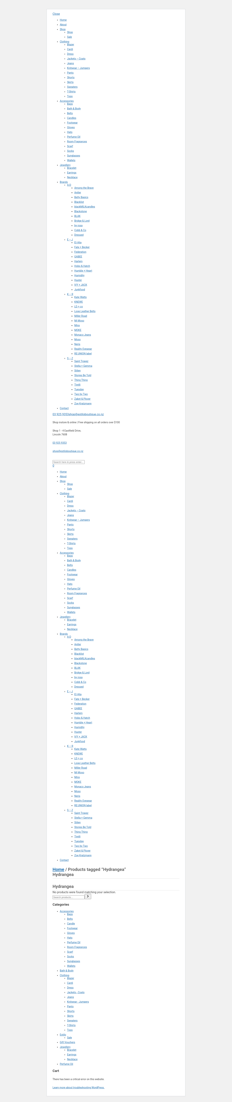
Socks (70, 150)
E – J (70, 239)
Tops (70, 96)
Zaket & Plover (82, 398)
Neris (77, 344)
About (63, 24)
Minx (77, 325)
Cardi (70, 49)
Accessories (67, 101)
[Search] (88, 896)
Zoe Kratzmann (83, 403)
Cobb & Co (80, 230)
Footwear (72, 122)
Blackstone (80, 211)
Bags (70, 103)
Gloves (71, 127)
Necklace (72, 177)
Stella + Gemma (83, 365)
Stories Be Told (82, 375)
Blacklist (79, 201)
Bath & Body (74, 108)
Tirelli (77, 384)
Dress (70, 53)
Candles (71, 118)
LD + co (78, 306)
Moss (77, 339)
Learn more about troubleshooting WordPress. (79, 1087)
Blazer (70, 44)
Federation (80, 251)
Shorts (70, 77)
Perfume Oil (73, 136)
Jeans (70, 63)
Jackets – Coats (76, 58)
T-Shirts (71, 91)
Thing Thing (81, 380)
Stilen (77, 370)
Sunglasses (73, 155)
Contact (64, 408)
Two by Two (81, 394)
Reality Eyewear (83, 348)
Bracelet (71, 167)
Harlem (78, 261)
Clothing (64, 41)
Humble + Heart (83, 270)
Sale (69, 36)
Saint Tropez (81, 361)
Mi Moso (79, 320)
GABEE (78, 256)
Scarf (70, 146)
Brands (64, 182)
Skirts (70, 82)
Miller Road (80, 315)
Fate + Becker (82, 247)
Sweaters (72, 86)
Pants (70, 72)
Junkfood (79, 289)
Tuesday (79, 389)
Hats (69, 132)
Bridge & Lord (82, 220)
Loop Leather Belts (85, 311)
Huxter (78, 280)
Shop (63, 29)
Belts (70, 113)
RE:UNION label (83, 353)
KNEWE (78, 301)
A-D (69, 184)
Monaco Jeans (82, 334)
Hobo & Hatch (82, 266)
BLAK (77, 216)
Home (63, 19)
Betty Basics (81, 197)
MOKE (77, 330)
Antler (77, 192)
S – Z (70, 358)
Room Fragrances (77, 141)
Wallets (71, 160)
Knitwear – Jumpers (78, 68)
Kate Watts (80, 297)
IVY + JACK (80, 284)
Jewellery (65, 165)
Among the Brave (84, 187)
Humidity (79, 275)
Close (56, 14)
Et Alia (78, 242)
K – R (70, 294)
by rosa (78, 225)
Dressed (79, 234)
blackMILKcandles (84, 206)
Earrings (71, 172)
